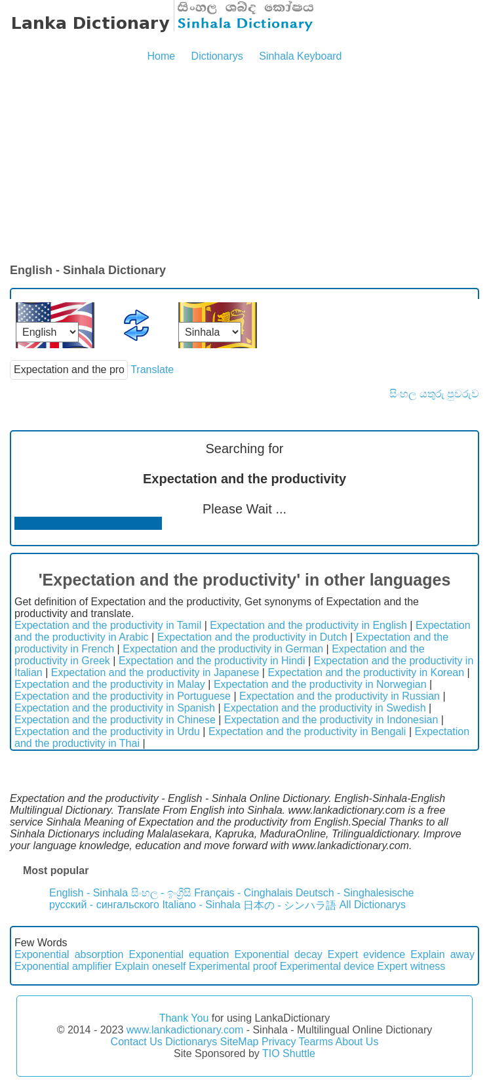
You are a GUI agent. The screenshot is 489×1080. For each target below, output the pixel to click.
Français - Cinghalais (243, 892)
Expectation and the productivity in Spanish (114, 707)
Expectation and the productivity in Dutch (252, 637)
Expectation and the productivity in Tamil (107, 625)
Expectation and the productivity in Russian (339, 696)
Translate (152, 369)
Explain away (442, 954)
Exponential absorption (68, 954)
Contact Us (137, 1041)
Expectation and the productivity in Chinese (115, 719)
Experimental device (327, 966)
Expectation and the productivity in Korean (365, 672)
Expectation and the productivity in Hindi (212, 660)
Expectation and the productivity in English (308, 625)
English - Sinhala (88, 892)
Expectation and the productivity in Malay (109, 684)
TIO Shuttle (288, 1053)
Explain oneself (150, 966)
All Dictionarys (373, 904)
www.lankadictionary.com (185, 1029)
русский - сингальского (104, 904)
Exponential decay (278, 954)
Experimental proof (233, 966)
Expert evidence (366, 954)
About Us (357, 1041)
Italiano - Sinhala (201, 904)
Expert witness (411, 966)
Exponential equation (178, 954)
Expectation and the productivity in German (223, 648)
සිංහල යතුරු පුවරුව (434, 393)
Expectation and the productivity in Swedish (325, 707)
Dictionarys (217, 56)
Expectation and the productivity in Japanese (155, 672)
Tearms (316, 1041)
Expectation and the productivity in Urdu (107, 731)
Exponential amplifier (63, 966)
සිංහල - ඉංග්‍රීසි (161, 892)
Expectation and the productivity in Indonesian (331, 719)
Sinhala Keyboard (300, 56)
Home (161, 56)
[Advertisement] (244, 164)
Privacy (279, 1041)
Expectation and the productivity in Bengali (307, 731)
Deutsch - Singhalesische (355, 892)
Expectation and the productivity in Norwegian (320, 684)
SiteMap (239, 1041)
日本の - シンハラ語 (289, 905)
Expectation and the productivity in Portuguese (122, 696)
